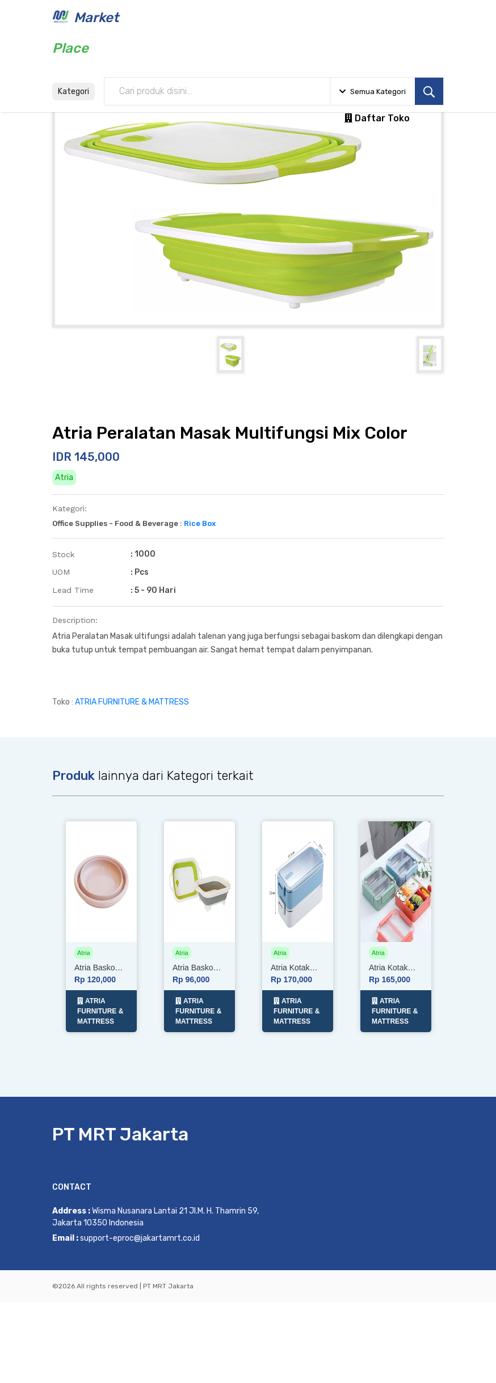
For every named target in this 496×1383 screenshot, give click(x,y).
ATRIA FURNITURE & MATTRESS (132, 790)
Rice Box (200, 611)
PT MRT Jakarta (120, 1215)
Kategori (73, 91)
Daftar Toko (377, 118)
